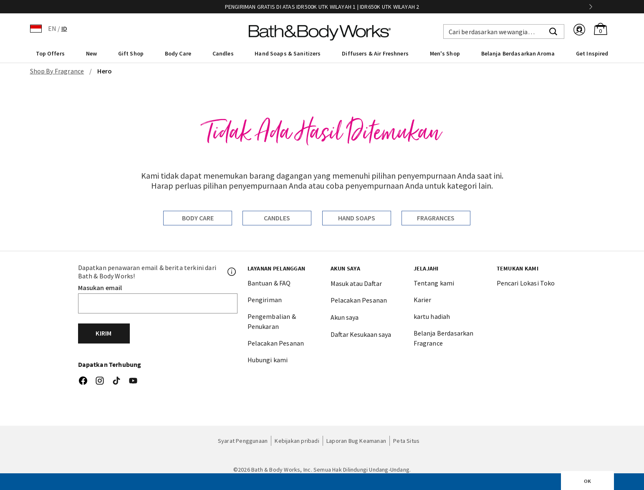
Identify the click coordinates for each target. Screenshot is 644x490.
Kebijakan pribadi (297, 441)
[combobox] (503, 31)
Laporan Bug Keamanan (356, 441)
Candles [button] (223, 53)
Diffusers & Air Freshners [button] (375, 53)
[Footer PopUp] (232, 272)
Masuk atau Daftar (356, 283)
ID (64, 28)
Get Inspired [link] (592, 53)
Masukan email (100, 287)
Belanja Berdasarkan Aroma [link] (518, 53)
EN (52, 28)
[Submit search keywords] (553, 30)
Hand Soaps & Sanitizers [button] (288, 53)
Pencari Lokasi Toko (526, 283)
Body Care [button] (178, 53)
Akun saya (345, 317)
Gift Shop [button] (131, 53)
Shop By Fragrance (57, 71)
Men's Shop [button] (445, 53)
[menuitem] (50, 53)
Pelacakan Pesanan (275, 343)
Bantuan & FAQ (269, 283)
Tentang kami (434, 283)
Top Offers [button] (50, 53)
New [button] (91, 53)
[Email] (157, 303)
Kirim (103, 333)
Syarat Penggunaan (243, 441)
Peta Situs (406, 441)
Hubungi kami (267, 360)
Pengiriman (264, 300)
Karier (423, 300)
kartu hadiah (432, 316)
